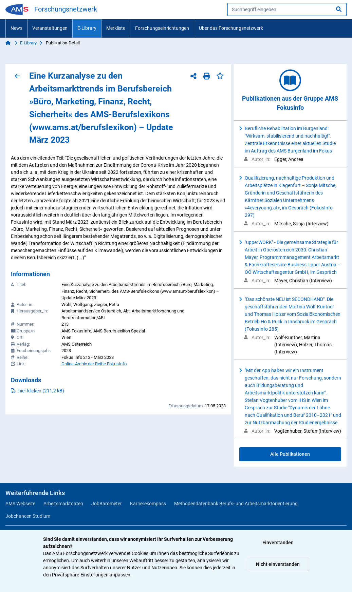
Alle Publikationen (290, 454)
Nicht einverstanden (278, 564)
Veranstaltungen (50, 28)
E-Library (86, 28)
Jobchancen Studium (27, 516)
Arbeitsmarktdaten (63, 503)
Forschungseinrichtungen (162, 28)
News (16, 28)
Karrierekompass (148, 503)
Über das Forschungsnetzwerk (231, 28)
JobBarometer (106, 503)
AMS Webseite (20, 503)
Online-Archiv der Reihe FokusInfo (94, 363)
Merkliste (115, 28)
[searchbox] (287, 9)
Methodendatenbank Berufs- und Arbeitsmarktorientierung (236, 503)
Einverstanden (278, 542)
